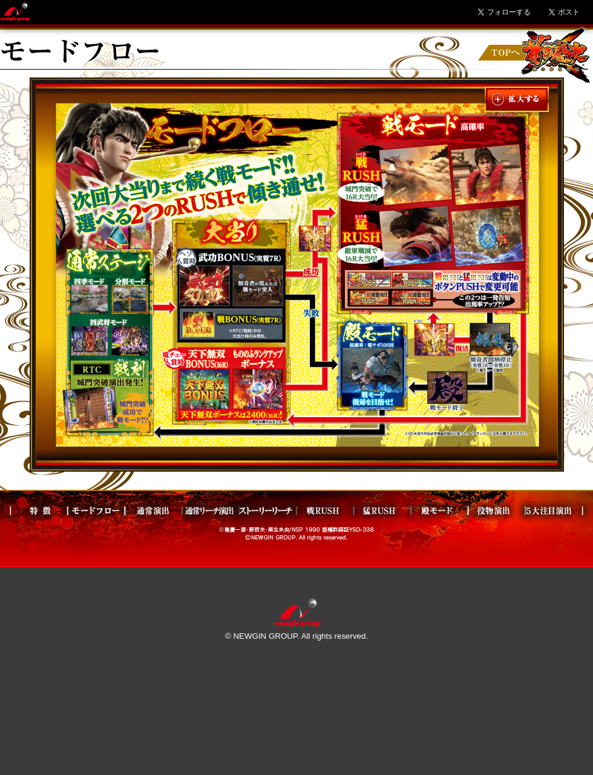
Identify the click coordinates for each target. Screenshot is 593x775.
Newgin (15, 12)
